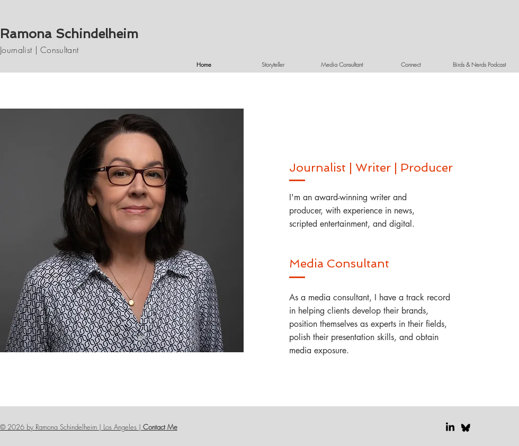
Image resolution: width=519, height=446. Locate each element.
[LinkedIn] (450, 427)
